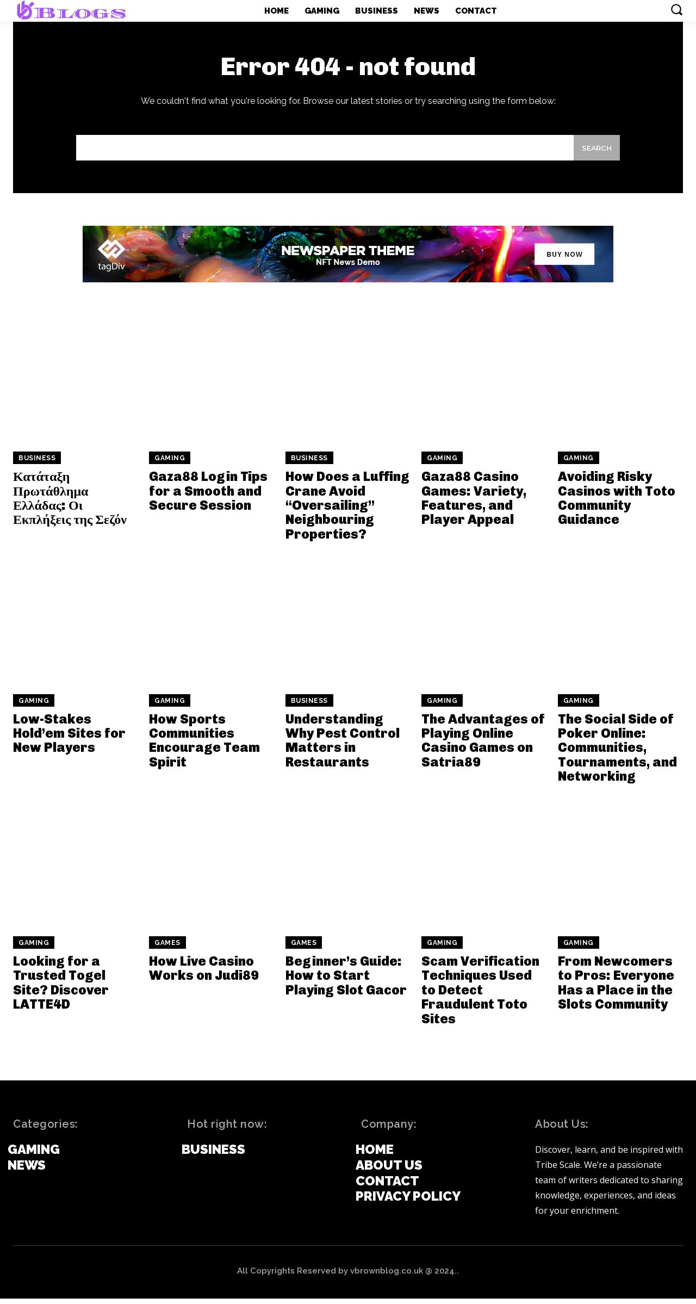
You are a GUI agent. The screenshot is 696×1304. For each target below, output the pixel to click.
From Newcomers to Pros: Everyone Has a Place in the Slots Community (616, 988)
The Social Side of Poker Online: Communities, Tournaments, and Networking (617, 752)
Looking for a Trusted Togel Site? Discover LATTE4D (61, 988)
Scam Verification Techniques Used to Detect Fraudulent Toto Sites (480, 995)
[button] (676, 9)
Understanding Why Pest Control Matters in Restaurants (342, 745)
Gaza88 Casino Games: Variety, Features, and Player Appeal (473, 503)
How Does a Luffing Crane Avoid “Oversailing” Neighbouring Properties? (347, 510)
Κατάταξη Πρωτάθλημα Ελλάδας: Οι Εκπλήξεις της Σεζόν (70, 503)
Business (36, 463)
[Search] (595, 152)
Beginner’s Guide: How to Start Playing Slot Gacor (346, 981)
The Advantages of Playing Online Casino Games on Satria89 (483, 745)
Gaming (169, 463)
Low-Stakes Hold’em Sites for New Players (69, 738)
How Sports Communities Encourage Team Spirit (204, 745)
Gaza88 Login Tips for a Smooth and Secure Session (208, 496)
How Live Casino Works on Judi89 (204, 973)
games (167, 948)
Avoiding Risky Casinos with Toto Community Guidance (616, 503)
